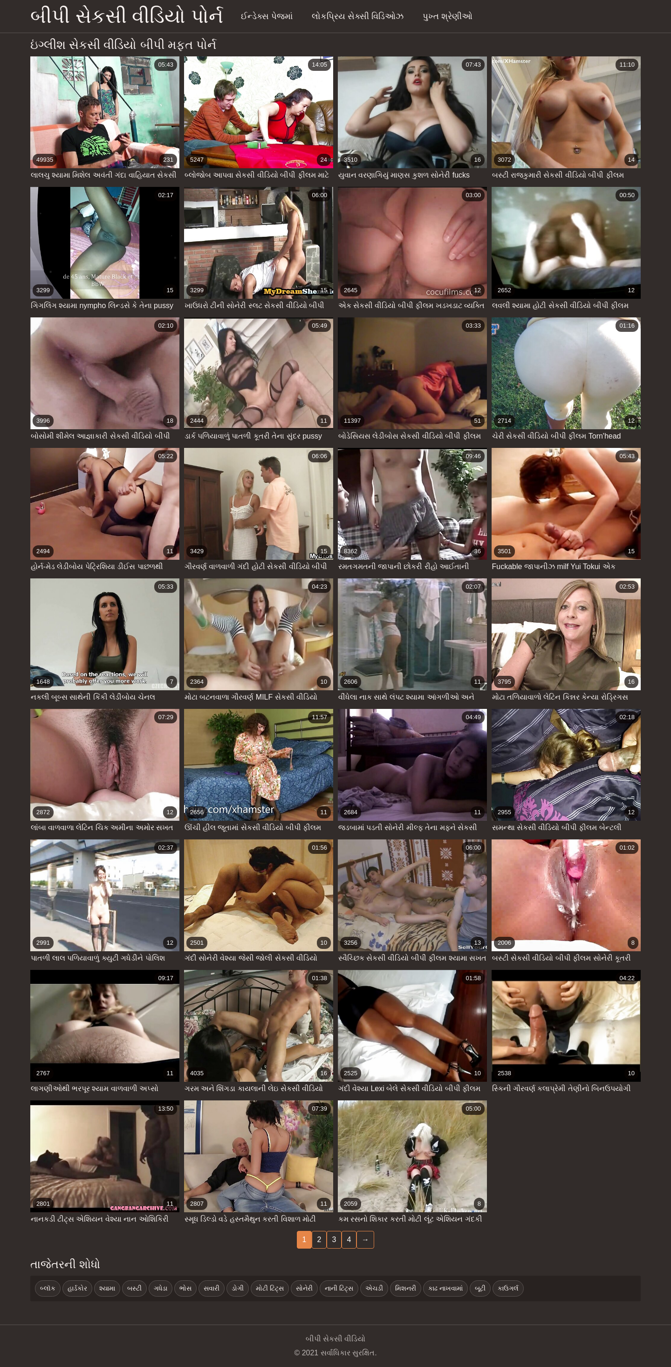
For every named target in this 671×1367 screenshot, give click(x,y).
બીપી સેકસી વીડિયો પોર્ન (126, 16)
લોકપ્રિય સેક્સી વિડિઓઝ (358, 16)
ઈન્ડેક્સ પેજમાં (267, 16)
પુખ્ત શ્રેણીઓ (447, 16)
